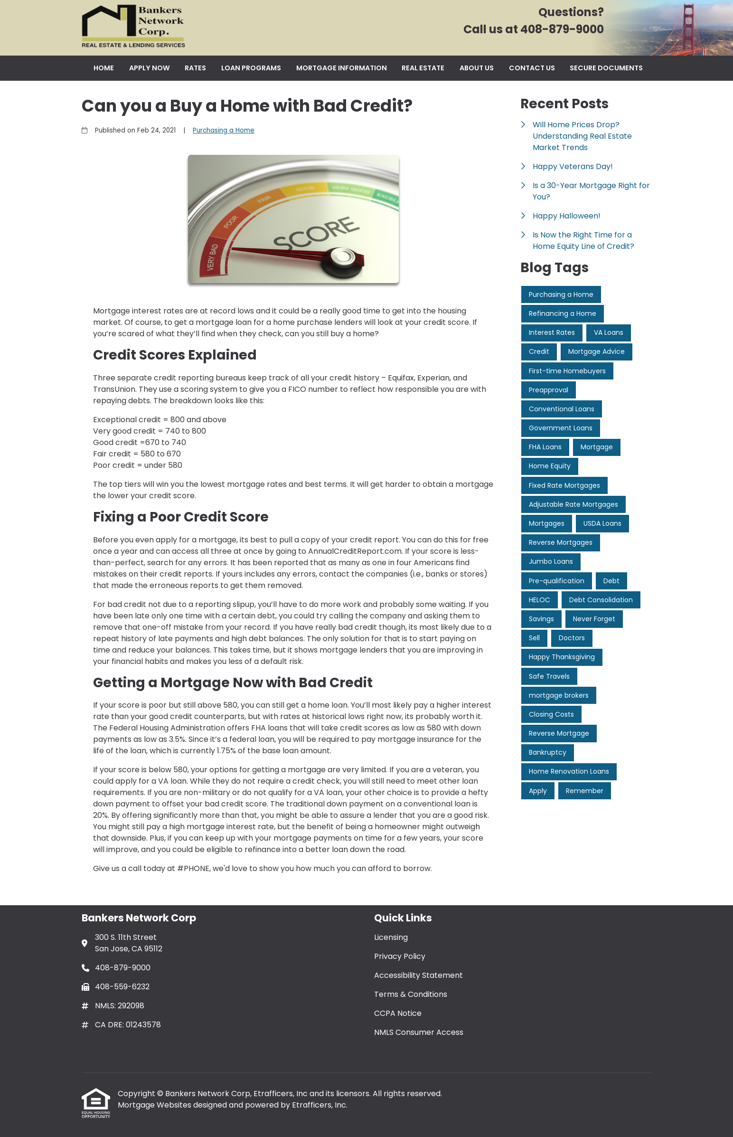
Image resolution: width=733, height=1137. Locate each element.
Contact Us (532, 68)
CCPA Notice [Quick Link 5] (398, 1013)
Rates (195, 68)
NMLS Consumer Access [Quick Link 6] (418, 1032)
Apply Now (149, 68)
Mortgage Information (341, 68)
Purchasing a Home (223, 130)
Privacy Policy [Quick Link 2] (399, 956)
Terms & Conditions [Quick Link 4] (410, 994)
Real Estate (423, 68)
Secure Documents (606, 68)
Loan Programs (251, 68)
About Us (477, 68)
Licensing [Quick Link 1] (391, 937)
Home (104, 68)
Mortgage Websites (155, 1104)
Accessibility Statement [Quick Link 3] (418, 975)
